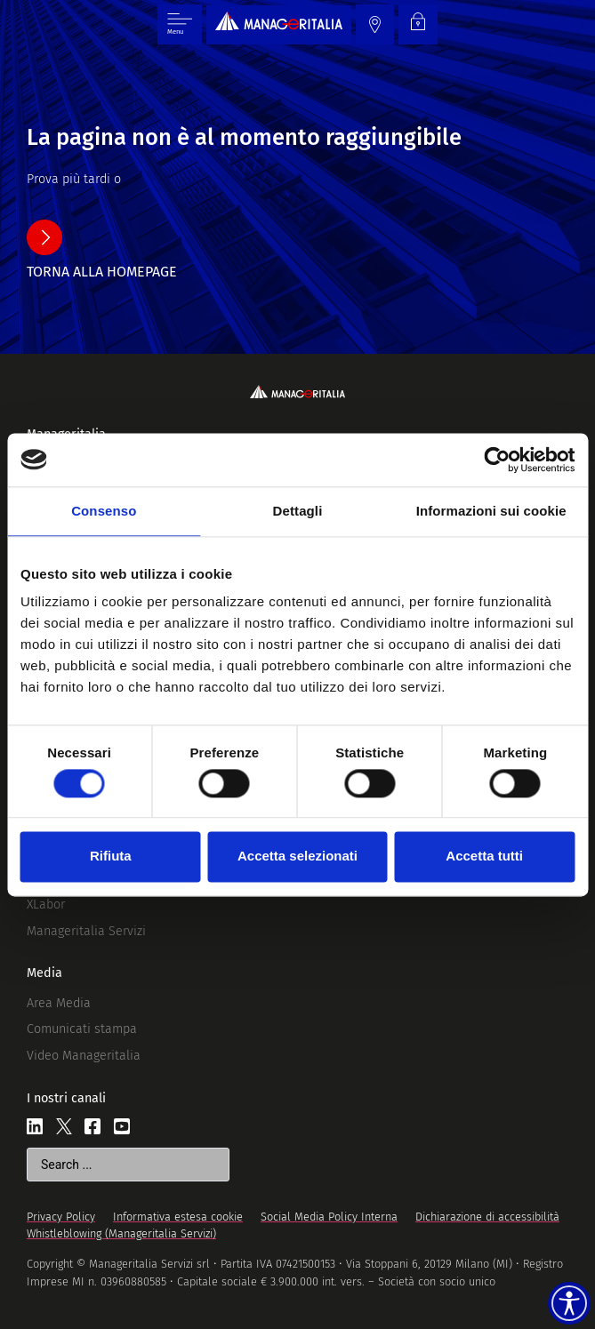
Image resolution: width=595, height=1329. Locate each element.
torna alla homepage (102, 271)
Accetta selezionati (297, 856)
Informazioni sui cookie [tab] (491, 510)
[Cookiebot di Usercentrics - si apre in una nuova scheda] (497, 459)
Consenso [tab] (103, 510)
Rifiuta (111, 856)
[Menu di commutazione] (179, 24)
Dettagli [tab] (298, 510)
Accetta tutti (484, 856)
